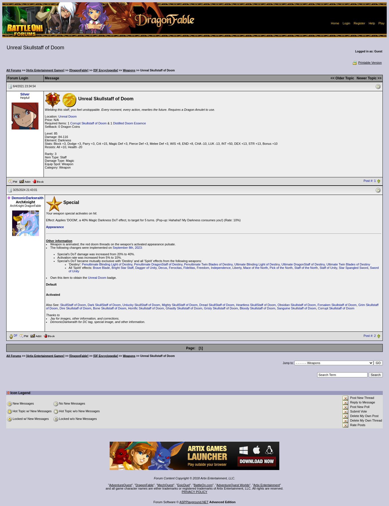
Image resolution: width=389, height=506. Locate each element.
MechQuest (165, 485)
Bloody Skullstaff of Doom (257, 308)
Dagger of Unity (146, 267)
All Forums (14, 70)
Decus (162, 267)
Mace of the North (255, 267)
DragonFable (145, 485)
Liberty (236, 267)
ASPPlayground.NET (194, 502)
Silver (25, 94)
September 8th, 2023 (127, 247)
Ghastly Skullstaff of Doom (184, 308)
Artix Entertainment (266, 485)
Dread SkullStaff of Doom (216, 305)
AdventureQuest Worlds (233, 485)
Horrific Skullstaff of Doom (146, 308)
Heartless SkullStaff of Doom (256, 305)
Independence (221, 267)
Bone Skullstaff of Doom (109, 308)
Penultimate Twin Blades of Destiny (208, 264)
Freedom (203, 267)
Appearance (55, 227)
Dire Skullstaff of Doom (75, 308)
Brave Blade (101, 267)
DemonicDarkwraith (28, 198)
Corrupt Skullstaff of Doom (88, 123)
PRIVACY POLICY (195, 492)
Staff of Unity (328, 267)
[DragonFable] (78, 70)
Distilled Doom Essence (129, 123)
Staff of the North (306, 267)
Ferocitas (175, 267)
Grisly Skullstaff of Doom (221, 308)
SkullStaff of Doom (73, 305)
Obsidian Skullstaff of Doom (297, 305)
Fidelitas (189, 267)
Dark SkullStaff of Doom (104, 305)
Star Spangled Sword (353, 267)
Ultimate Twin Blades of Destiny (348, 264)
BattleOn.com (203, 485)
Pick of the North (281, 267)
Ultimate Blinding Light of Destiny (257, 264)
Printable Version (367, 62)
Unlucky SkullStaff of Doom (141, 305)
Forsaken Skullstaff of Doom (336, 305)
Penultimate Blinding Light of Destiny (107, 264)
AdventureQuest (120, 485)
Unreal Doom (67, 116)
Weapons (129, 70)
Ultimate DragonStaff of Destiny (303, 264)
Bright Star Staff (122, 267)
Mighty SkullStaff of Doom (180, 305)
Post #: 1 (370, 181)
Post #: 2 (370, 335)
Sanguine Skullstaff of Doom (296, 308)
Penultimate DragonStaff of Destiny (158, 264)
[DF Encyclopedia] (105, 70)
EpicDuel (183, 485)
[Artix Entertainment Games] (45, 70)
